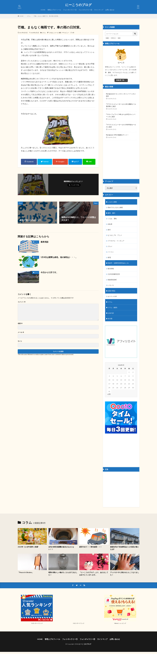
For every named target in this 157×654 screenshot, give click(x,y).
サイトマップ (98, 10)
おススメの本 (112, 296)
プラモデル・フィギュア (116, 241)
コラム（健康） (113, 307)
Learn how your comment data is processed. (59, 354)
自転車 (110, 224)
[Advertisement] (121, 157)
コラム (29, 16)
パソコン (111, 252)
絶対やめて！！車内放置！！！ (90, 547)
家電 (109, 257)
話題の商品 (111, 291)
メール (21, 332)
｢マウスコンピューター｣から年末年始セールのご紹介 (121, 126)
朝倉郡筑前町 (112, 280)
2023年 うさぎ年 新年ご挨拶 (28, 547)
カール (56, 32)
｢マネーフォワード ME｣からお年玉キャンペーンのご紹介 (120, 115)
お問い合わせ (109, 10)
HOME (43, 10)
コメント (22, 302)
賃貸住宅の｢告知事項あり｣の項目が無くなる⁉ (124, 548)
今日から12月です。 (49, 272)
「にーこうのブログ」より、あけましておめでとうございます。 (93, 573)
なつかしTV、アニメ (115, 235)
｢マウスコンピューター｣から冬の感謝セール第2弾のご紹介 (121, 105)
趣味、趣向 (111, 213)
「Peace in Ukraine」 (25, 572)
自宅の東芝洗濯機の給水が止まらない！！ (61, 548)
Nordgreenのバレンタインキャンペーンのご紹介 (121, 95)
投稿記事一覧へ (120, 80)
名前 (20, 323)
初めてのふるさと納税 (115, 207)
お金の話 (111, 313)
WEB (107, 38)
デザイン (113, 38)
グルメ (110, 246)
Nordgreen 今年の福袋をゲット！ (117, 135)
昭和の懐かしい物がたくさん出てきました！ (62, 573)
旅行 (109, 230)
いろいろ (111, 285)
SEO (119, 38)
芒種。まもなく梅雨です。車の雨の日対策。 (46, 16)
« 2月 (109, 394)
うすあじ (51, 32)
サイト (20, 341)
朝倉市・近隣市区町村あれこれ (118, 263)
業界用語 (44, 242)
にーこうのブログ (78, 4)
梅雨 (60, 32)
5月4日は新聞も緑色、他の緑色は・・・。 (59, 257)
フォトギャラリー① (70, 10)
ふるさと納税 (112, 202)
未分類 (110, 318)
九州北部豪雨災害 (114, 274)
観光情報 (111, 268)
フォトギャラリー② (85, 10)
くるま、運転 (112, 218)
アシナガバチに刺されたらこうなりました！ (124, 573)
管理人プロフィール (54, 10)
